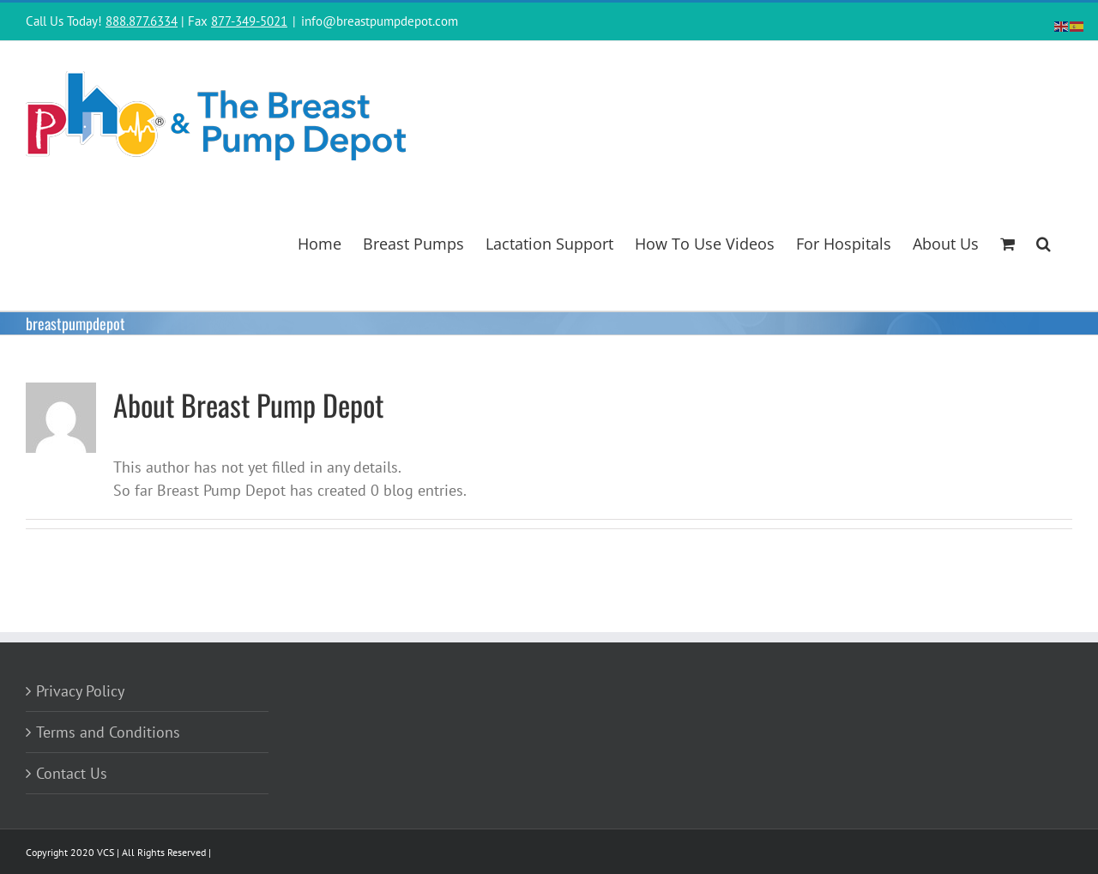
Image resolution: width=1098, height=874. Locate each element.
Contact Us (71, 773)
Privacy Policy (80, 691)
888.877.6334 (142, 21)
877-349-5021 (249, 21)
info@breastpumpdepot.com (379, 21)
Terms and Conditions (108, 732)
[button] (1043, 241)
